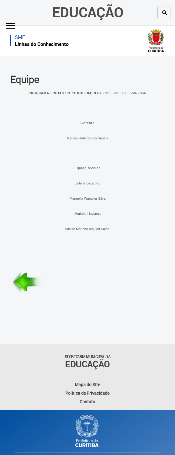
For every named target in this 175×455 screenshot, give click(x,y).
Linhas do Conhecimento (42, 44)
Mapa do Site (87, 384)
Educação (87, 11)
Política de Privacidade (87, 393)
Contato (87, 401)
